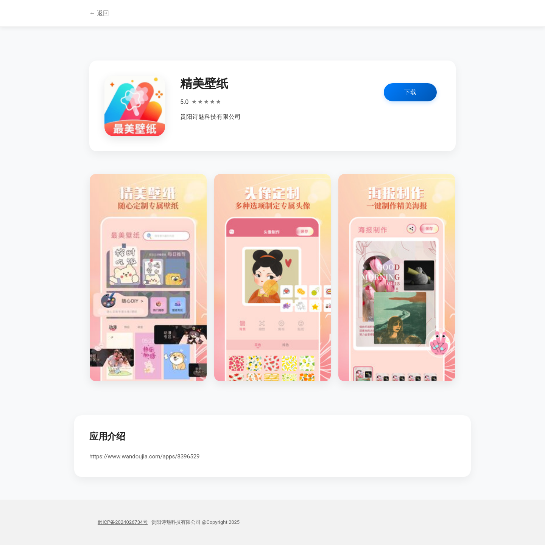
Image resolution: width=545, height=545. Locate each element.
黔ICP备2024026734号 (123, 522)
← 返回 (99, 13)
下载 (410, 92)
